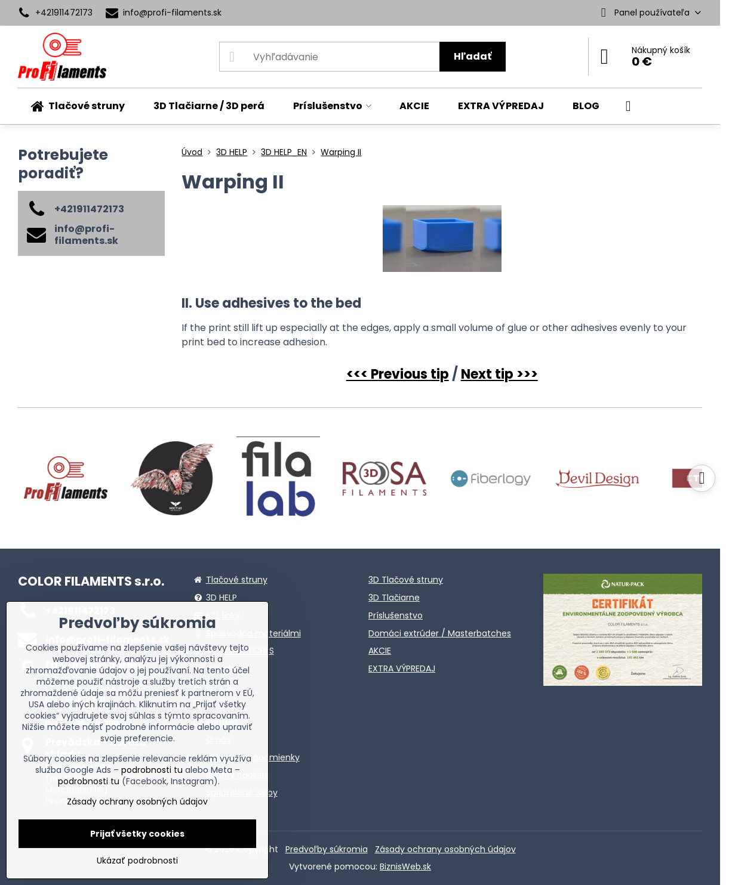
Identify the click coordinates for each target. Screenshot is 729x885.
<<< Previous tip (397, 374)
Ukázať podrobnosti (137, 861)
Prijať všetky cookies (137, 834)
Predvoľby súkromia (326, 849)
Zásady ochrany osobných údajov (445, 849)
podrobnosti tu (152, 770)
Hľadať (472, 56)
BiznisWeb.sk (405, 866)
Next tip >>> (499, 374)
